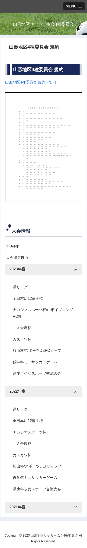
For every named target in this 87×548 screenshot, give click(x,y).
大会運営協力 (17, 258)
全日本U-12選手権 (28, 298)
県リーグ (20, 287)
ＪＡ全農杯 (22, 328)
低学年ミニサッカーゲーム (35, 362)
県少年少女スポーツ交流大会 (37, 373)
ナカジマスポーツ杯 (29, 432)
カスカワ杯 (22, 339)
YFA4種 (12, 246)
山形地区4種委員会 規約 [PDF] (30, 82)
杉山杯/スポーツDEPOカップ (37, 351)
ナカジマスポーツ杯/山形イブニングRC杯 (43, 313)
